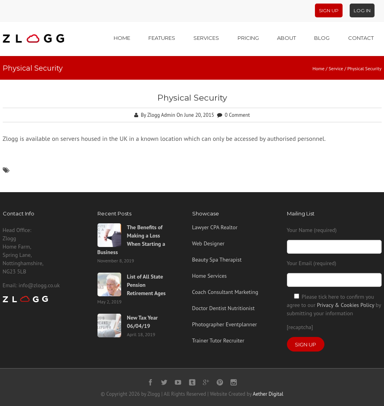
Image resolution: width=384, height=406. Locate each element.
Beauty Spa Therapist (217, 259)
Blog (322, 38)
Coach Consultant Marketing (225, 292)
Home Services (209, 275)
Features (161, 38)
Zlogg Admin (161, 115)
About (286, 38)
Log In (362, 10)
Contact (361, 38)
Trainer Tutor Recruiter (218, 340)
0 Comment (237, 115)
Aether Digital (268, 394)
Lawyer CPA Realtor (215, 227)
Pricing (248, 38)
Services (206, 38)
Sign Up (329, 10)
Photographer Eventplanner (224, 324)
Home (122, 38)
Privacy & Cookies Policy (345, 305)
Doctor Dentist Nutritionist (223, 308)
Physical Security (192, 98)
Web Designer (208, 243)
